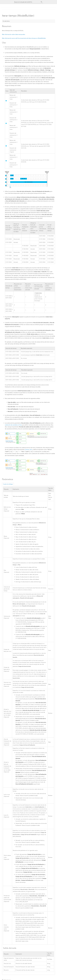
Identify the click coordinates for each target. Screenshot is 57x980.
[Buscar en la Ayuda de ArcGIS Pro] (27, 2)
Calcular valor (28, 449)
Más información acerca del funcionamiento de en (24, 38)
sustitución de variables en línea (13, 425)
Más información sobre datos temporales (13, 34)
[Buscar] (41, 2)
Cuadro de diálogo (8, 484)
